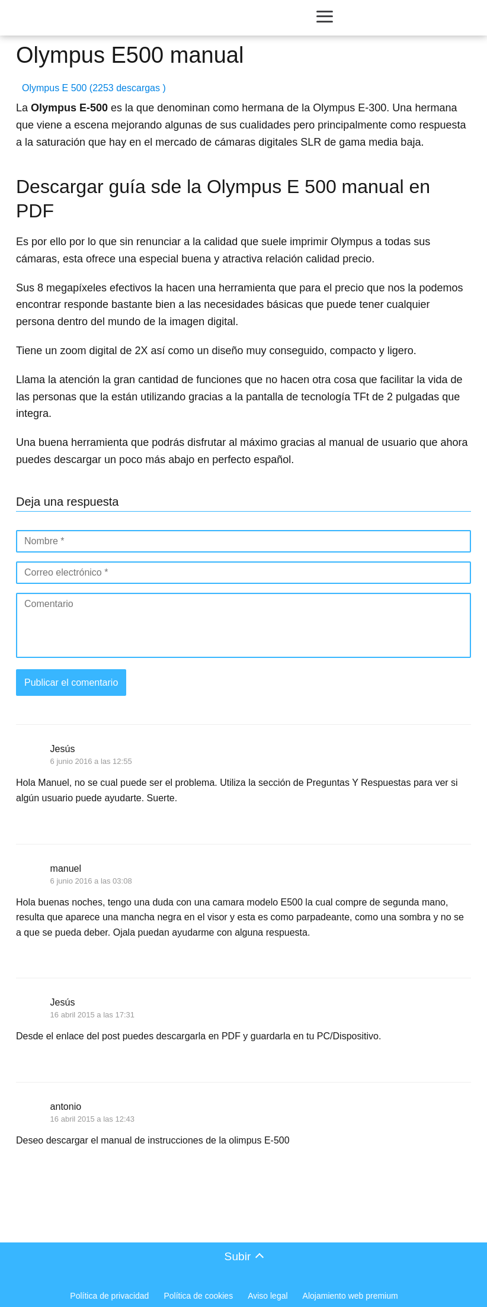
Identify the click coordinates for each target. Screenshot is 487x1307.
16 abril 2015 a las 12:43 (92, 1119)
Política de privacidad (109, 1295)
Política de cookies (198, 1295)
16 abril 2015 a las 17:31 (92, 1014)
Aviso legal (267, 1295)
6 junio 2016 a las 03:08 (91, 880)
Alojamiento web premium (350, 1295)
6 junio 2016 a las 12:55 (91, 761)
